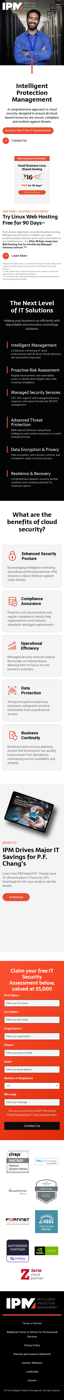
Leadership (32, 1372)
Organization (13, 1028)
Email (8, 1062)
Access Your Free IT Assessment (28, 130)
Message (10, 1094)
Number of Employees (18, 1078)
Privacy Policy (22, 1115)
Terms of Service (41, 1115)
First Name (12, 995)
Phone (9, 1045)
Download (16, 897)
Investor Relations (32, 1363)
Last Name (12, 1012)
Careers (32, 1380)
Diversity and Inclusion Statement (32, 1354)
